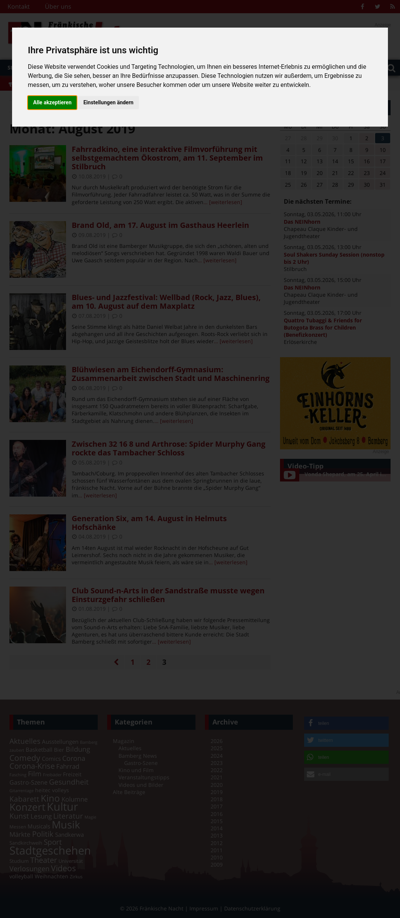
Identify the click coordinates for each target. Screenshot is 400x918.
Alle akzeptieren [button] (52, 102)
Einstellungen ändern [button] (108, 102)
